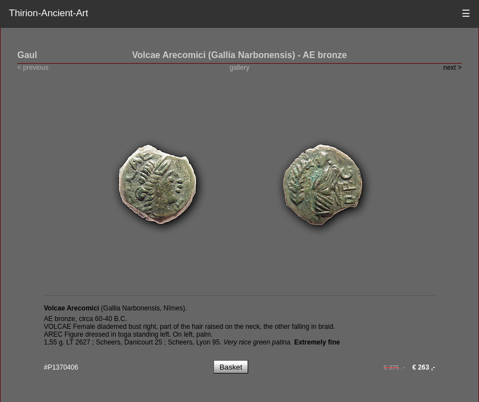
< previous (33, 67)
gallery (239, 67)
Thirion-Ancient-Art (48, 13)
